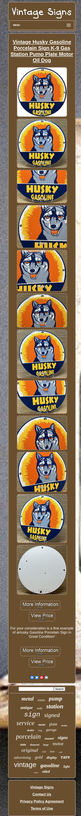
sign (32, 714)
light (66, 766)
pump (55, 698)
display (52, 758)
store (36, 772)
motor (58, 743)
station (54, 706)
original (29, 750)
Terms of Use (42, 808)
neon (41, 724)
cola (44, 751)
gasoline (49, 765)
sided (46, 771)
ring (40, 730)
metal (28, 699)
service (25, 722)
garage (51, 730)
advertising (22, 757)
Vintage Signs (42, 787)
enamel (49, 738)
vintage (25, 764)
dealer (30, 730)
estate (41, 700)
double (64, 725)
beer (52, 751)
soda (39, 708)
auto (23, 744)
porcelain (28, 736)
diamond (34, 744)
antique (26, 707)
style (60, 752)
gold (39, 757)
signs (63, 737)
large (46, 744)
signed (52, 715)
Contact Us (41, 794)
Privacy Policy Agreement (42, 801)
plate (53, 724)
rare (65, 757)
